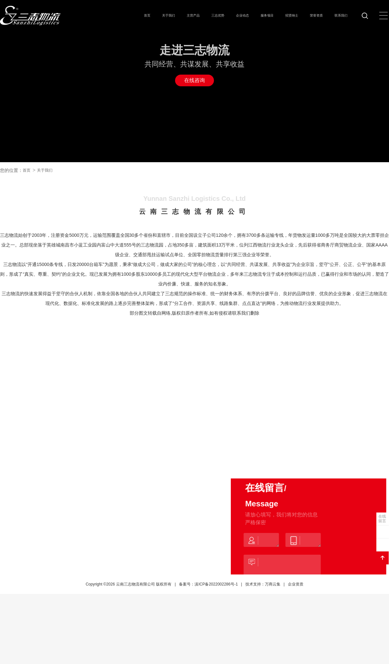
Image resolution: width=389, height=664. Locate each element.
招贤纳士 (291, 15)
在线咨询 (194, 80)
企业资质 (295, 621)
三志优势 (217, 15)
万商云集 (272, 621)
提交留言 (276, 604)
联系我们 (341, 15)
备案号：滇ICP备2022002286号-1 (208, 621)
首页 (147, 15)
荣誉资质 (316, 15)
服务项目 (267, 15)
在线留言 (382, 518)
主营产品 (193, 15)
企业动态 (242, 15)
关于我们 (168, 15)
